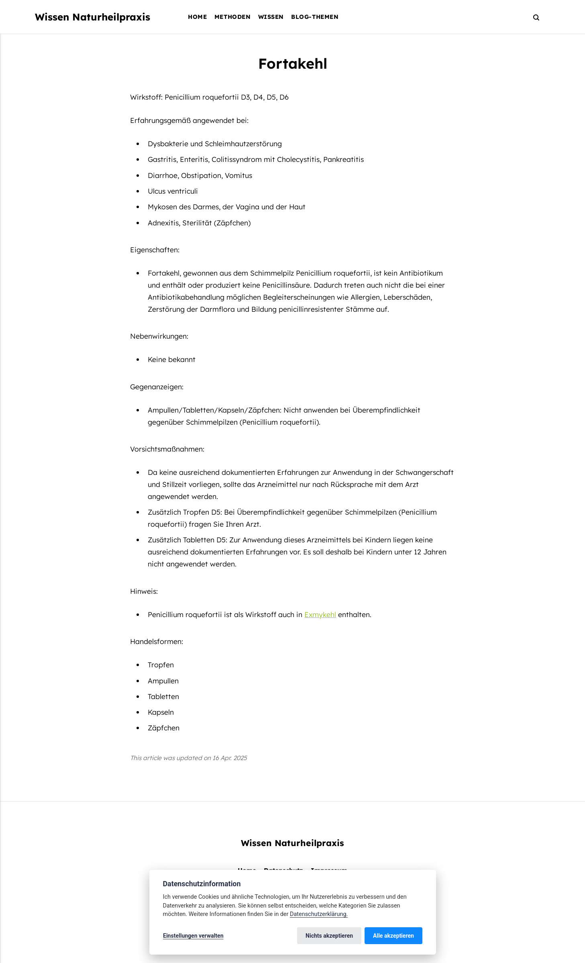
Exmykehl (320, 614)
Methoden (232, 16)
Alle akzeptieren (393, 935)
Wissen (271, 16)
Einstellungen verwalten (193, 935)
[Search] (532, 17)
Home (197, 16)
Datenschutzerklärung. (319, 914)
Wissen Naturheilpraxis (92, 17)
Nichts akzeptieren (329, 935)
